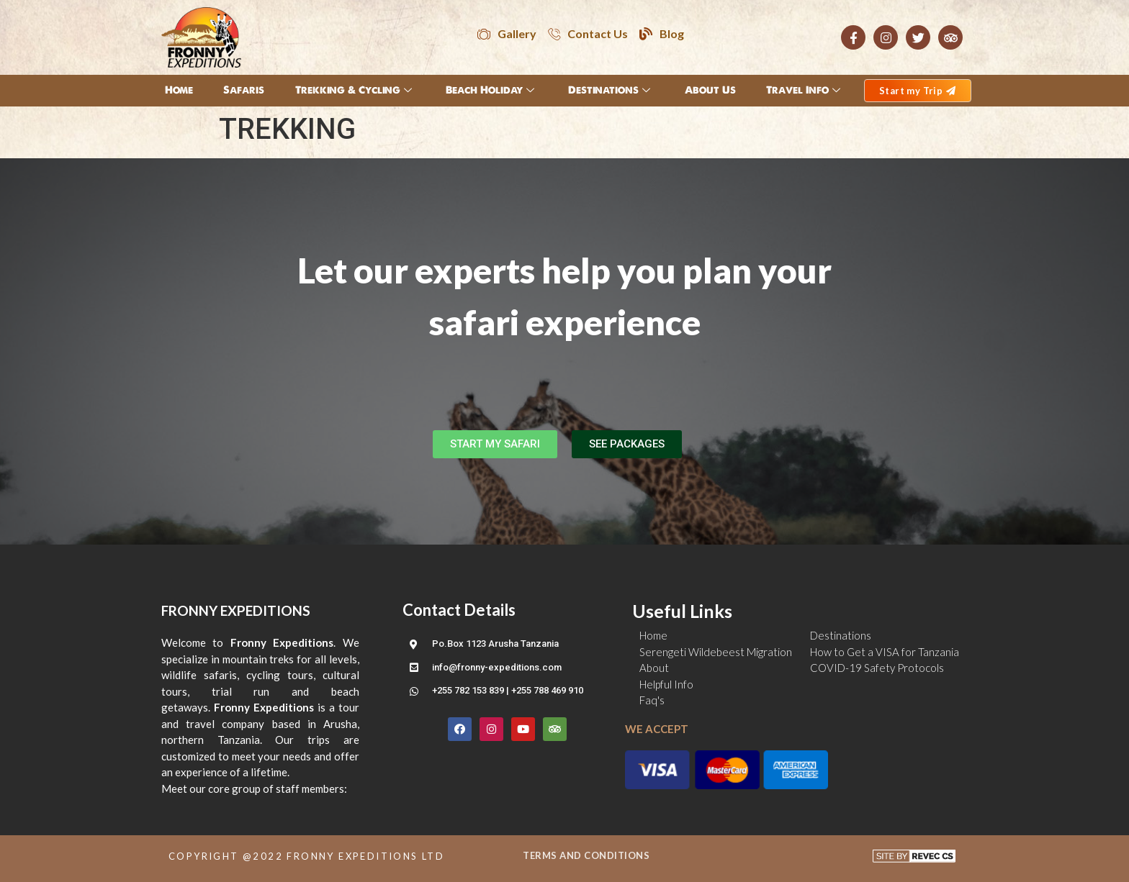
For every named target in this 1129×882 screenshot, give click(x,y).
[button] (917, 90)
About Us (710, 89)
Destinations (611, 89)
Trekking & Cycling (355, 89)
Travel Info (805, 89)
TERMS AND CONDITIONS (586, 855)
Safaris (243, 89)
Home (179, 89)
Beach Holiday (492, 89)
